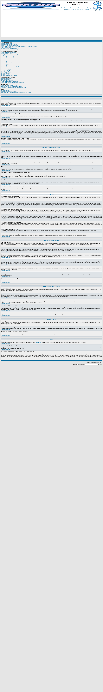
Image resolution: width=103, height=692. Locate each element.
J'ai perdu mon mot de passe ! (6, 47)
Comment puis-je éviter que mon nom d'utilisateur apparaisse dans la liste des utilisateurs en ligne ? (19, 46)
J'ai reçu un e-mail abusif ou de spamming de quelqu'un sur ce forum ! (13, 87)
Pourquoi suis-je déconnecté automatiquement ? (9, 45)
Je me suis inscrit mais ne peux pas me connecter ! (10, 48)
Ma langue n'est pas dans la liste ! (7, 55)
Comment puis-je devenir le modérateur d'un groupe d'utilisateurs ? (13, 82)
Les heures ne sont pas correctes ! (7, 53)
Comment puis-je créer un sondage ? (7, 63)
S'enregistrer (89, 8)
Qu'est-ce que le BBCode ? (6, 69)
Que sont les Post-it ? (5, 74)
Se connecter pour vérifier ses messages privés (75, 9)
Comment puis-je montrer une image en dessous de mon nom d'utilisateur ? (14, 56)
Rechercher (66, 8)
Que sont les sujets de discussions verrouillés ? (9, 75)
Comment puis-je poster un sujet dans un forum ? (10, 61)
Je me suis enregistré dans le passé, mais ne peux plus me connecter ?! (14, 49)
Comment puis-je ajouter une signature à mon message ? (11, 62)
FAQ (62, 8)
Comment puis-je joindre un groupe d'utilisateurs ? (10, 81)
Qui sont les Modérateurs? (5, 79)
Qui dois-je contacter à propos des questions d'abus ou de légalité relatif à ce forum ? (16, 92)
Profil (65, 9)
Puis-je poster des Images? (6, 72)
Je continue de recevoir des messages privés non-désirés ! (11, 86)
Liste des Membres (73, 8)
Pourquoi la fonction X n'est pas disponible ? (9, 91)
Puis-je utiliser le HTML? (5, 70)
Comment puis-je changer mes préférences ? (9, 52)
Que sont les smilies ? (5, 71)
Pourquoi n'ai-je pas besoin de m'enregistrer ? (9, 44)
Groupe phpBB (38, 342)
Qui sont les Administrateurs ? (6, 78)
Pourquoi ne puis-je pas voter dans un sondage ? (10, 66)
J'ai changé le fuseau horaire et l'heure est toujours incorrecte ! (12, 54)
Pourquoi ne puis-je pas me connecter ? (8, 43)
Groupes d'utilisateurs (82, 8)
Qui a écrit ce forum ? (5, 90)
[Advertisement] (50, 33)
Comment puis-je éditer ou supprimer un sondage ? (10, 64)
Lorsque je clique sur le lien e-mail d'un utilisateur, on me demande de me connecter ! (16, 57)
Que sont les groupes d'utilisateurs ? (7, 80)
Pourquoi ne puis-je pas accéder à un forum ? (9, 65)
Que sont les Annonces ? (5, 73)
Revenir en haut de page (5, 105)
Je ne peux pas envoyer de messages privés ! (9, 85)
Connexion (87, 9)
